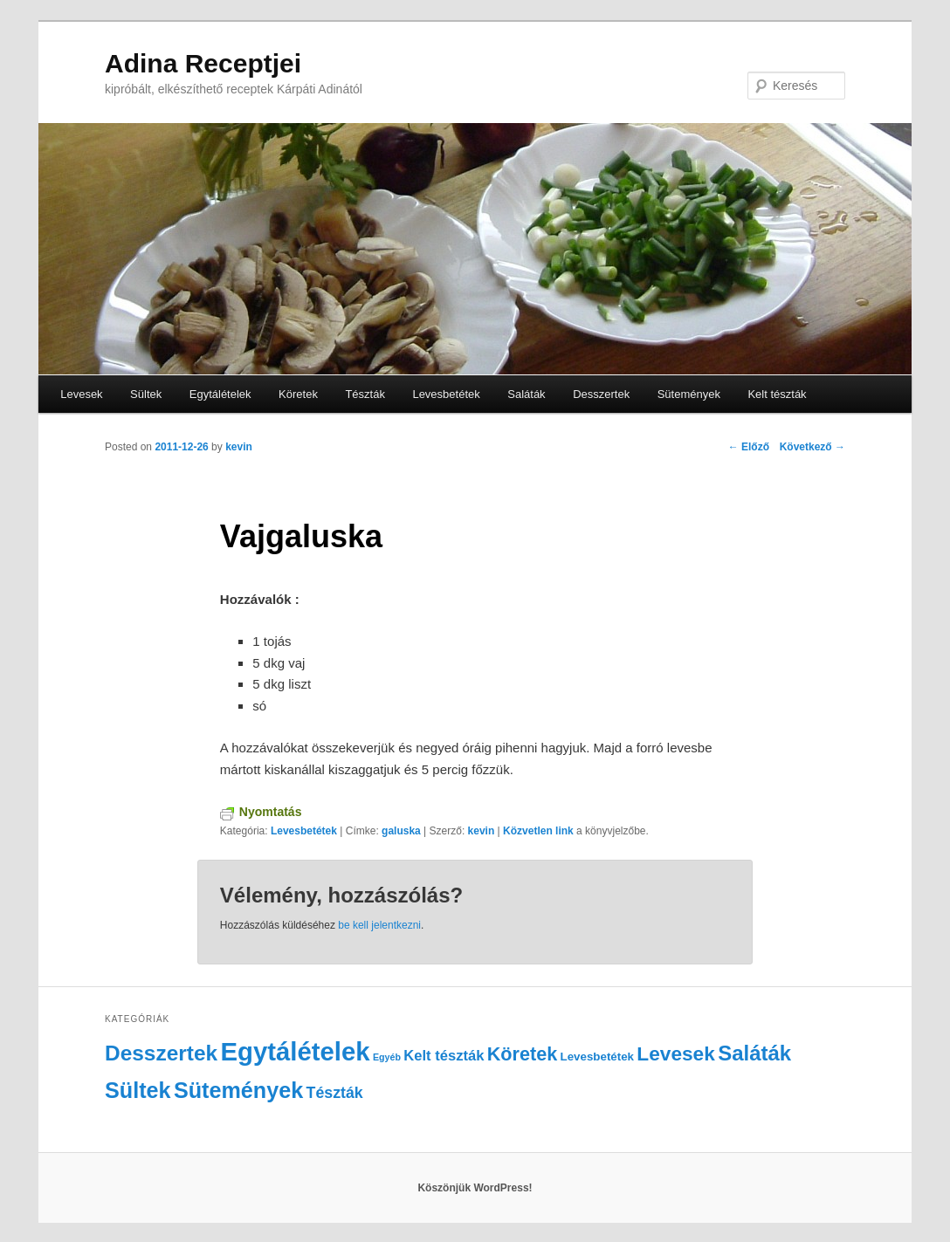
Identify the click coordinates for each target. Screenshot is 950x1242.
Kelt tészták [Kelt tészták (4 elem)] (443, 1055)
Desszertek (601, 394)
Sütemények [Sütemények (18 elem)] (238, 1090)
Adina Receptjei (203, 63)
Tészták (365, 394)
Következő (812, 447)
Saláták (526, 394)
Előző (748, 447)
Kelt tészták (776, 394)
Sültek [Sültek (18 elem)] (138, 1090)
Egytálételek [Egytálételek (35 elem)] (294, 1051)
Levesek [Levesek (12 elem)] (675, 1053)
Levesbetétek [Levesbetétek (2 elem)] (597, 1056)
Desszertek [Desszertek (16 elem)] (161, 1053)
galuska (401, 831)
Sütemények (688, 394)
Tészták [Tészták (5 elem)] (334, 1092)
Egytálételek (220, 394)
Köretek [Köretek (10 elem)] (522, 1054)
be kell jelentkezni (379, 925)
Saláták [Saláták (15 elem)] (754, 1053)
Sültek (146, 394)
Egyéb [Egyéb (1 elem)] (387, 1057)
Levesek (81, 394)
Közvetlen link (539, 831)
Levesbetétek (445, 394)
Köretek (298, 394)
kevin (238, 447)
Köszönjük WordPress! (474, 1188)
